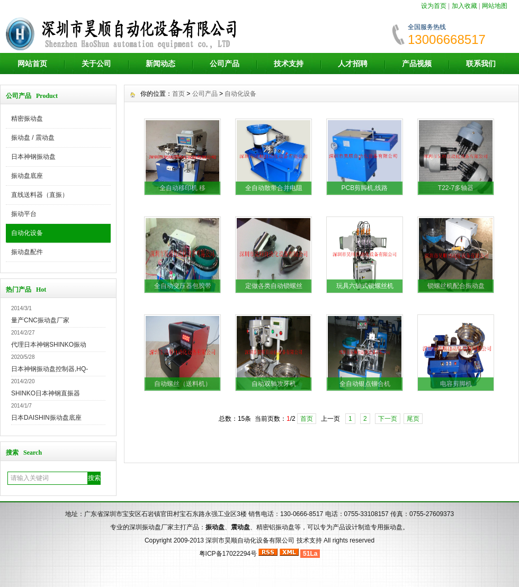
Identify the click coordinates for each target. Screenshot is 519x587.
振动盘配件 (27, 252)
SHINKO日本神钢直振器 (45, 393)
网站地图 (494, 6)
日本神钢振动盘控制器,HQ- (49, 369)
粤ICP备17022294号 (228, 553)
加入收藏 (464, 6)
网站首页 (32, 63)
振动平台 (24, 214)
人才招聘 (353, 63)
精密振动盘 (27, 118)
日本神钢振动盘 (33, 156)
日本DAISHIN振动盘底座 (46, 417)
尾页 (413, 418)
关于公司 (96, 63)
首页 (178, 93)
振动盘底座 (27, 175)
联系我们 (481, 63)
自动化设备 (27, 233)
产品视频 (417, 63)
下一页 (387, 418)
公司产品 (224, 63)
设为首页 (433, 6)
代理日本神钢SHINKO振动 (48, 344)
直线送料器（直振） (39, 194)
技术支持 (288, 63)
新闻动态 (160, 63)
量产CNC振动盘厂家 (40, 320)
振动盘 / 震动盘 (33, 137)
